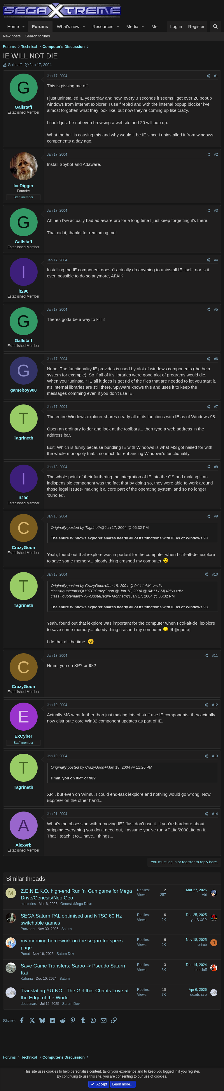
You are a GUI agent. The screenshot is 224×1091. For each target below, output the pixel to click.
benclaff (201, 970)
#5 (216, 310)
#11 (215, 656)
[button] (24, 26)
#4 (216, 260)
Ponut (25, 954)
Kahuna (27, 979)
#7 (216, 407)
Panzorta (28, 929)
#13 (215, 756)
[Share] (208, 76)
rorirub (202, 945)
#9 (216, 516)
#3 (216, 211)
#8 (216, 467)
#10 (215, 574)
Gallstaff (15, 64)
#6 (216, 359)
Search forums (37, 36)
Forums (40, 26)
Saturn (66, 929)
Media (132, 26)
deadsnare (29, 1004)
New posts (12, 36)
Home (13, 26)
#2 (216, 154)
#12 (215, 705)
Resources (102, 26)
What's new (68, 26)
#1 (216, 76)
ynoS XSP (199, 920)
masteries (28, 904)
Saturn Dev (65, 954)
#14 (215, 814)
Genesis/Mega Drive (76, 904)
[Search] (215, 26)
